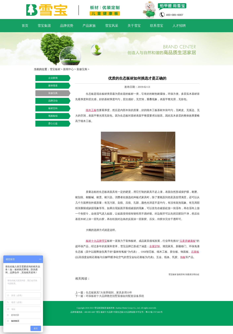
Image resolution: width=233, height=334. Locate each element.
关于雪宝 (134, 25)
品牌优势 (66, 25)
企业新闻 (53, 78)
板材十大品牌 (107, 312)
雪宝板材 (55, 69)
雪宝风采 (111, 25)
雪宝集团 (44, 25)
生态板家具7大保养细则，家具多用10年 (109, 292)
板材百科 (53, 108)
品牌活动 (53, 101)
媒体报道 (53, 85)
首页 (25, 25)
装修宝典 (82, 69)
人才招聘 (179, 25)
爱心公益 (53, 123)
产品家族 (89, 25)
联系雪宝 (156, 25)
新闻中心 (68, 69)
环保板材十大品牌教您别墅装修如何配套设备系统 (115, 296)
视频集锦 (53, 116)
